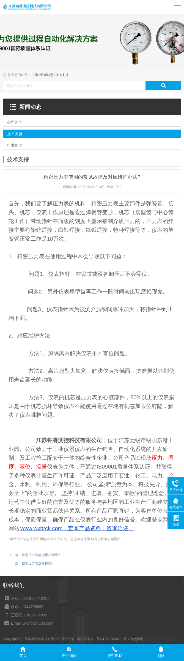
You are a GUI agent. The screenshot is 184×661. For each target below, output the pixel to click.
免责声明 (137, 639)
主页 (35, 75)
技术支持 (61, 75)
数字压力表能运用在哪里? (41, 555)
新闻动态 (46, 75)
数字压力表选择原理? (37, 563)
